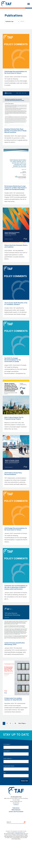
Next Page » (22, 723)
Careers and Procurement (16, 811)
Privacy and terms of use (20, 832)
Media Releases (16, 809)
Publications (16, 808)
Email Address (7, 758)
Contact (12, 832)
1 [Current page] (4, 723)
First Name (7, 744)
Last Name (6, 751)
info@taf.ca (16, 804)
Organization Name (8, 766)
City (4, 772)
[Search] (24, 822)
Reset (22, 21)
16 (16, 723)
